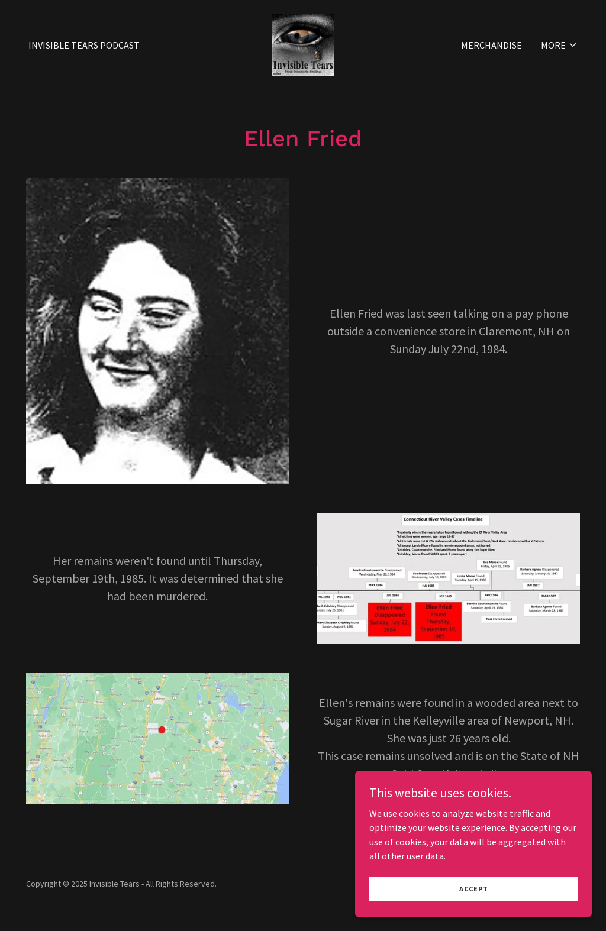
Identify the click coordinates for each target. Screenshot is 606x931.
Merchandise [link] (491, 45)
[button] (559, 45)
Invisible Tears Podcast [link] (84, 45)
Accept (473, 913)
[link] (303, 44)
